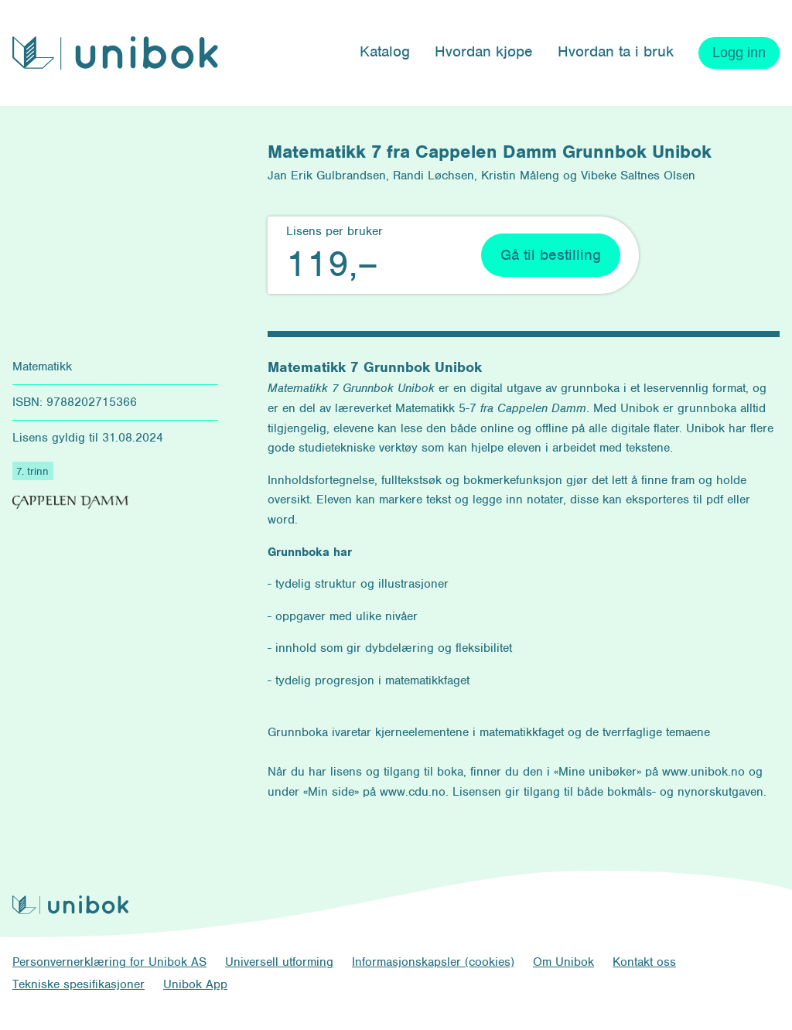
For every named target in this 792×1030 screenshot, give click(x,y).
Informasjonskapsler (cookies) (433, 962)
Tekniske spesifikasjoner (78, 984)
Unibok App (195, 984)
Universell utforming (279, 962)
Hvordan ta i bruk (616, 51)
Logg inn (739, 52)
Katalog (385, 51)
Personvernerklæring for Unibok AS (109, 962)
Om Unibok (563, 962)
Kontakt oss (644, 962)
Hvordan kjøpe (484, 51)
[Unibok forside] (115, 53)
